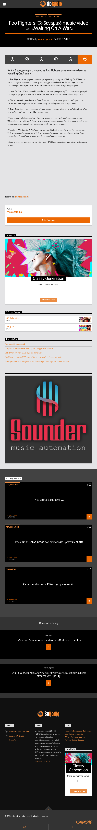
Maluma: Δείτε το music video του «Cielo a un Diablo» (49, 640)
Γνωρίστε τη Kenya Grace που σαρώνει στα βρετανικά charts (29, 348)
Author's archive (48, 220)
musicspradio (45, 39)
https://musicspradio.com (19, 732)
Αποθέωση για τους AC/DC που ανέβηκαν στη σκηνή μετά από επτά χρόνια (34, 357)
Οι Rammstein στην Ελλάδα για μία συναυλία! (23, 353)
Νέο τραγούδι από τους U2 (15, 344)
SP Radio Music (13, 318)
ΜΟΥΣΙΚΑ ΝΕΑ (55, 17)
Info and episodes (48, 300)
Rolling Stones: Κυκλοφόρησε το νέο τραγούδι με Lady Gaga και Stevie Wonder (37, 361)
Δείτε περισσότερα (42, 761)
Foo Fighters (21, 197)
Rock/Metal (41, 17)
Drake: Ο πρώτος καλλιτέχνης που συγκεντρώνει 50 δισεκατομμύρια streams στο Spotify (49, 674)
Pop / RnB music (12, 485)
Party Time (11, 326)
